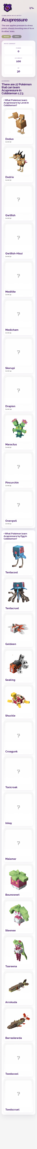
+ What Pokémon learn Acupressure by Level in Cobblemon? (16, 103)
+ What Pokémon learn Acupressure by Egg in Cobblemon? (15, 536)
